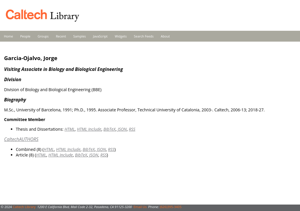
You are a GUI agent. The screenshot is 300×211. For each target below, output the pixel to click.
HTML (69, 129)
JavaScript (100, 36)
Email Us (140, 207)
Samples (79, 36)
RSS (132, 129)
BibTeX (109, 129)
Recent (61, 36)
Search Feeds (144, 36)
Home (8, 36)
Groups (43, 36)
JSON (122, 129)
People (25, 36)
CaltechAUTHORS (21, 139)
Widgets (121, 36)
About (165, 36)
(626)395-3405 (170, 207)
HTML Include (89, 129)
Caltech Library (24, 207)
